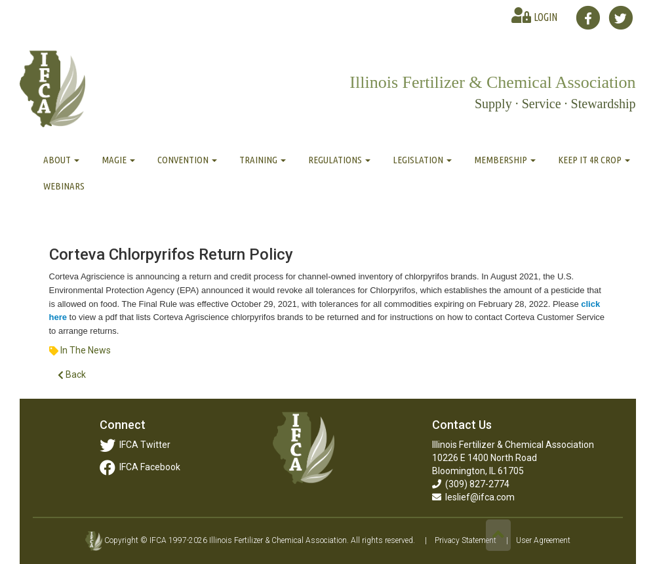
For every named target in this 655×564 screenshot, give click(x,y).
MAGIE (118, 159)
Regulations (339, 159)
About (61, 159)
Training (262, 159)
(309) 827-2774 (470, 484)
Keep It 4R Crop (594, 159)
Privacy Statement (465, 540)
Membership (505, 159)
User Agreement (543, 540)
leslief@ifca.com (473, 497)
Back (72, 374)
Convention (187, 159)
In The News (85, 350)
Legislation (422, 159)
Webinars (64, 185)
